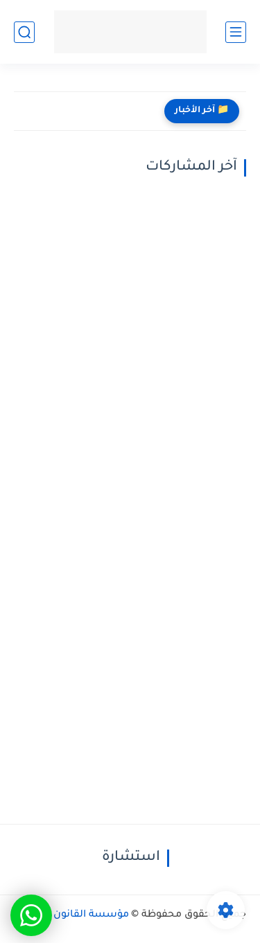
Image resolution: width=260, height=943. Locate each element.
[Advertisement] (130, 334)
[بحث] (24, 32)
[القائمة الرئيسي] (235, 32)
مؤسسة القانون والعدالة (71, 915)
